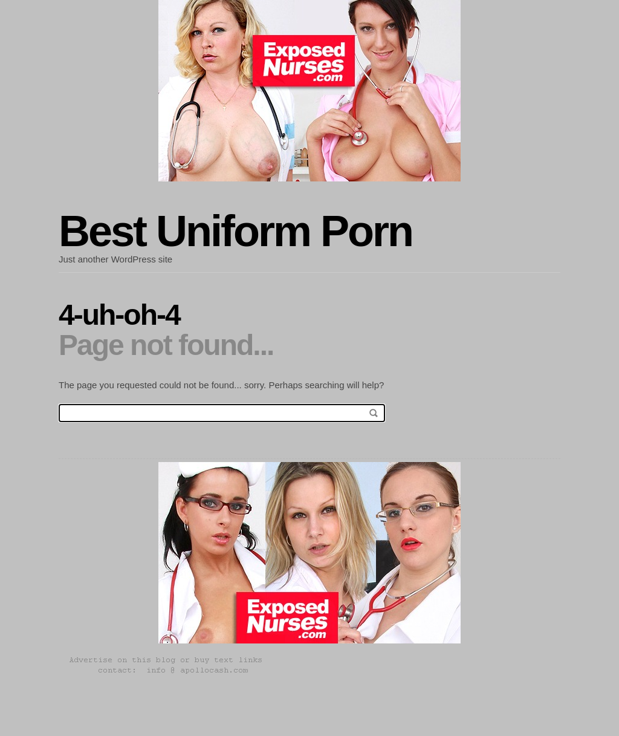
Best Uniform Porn (235, 231)
